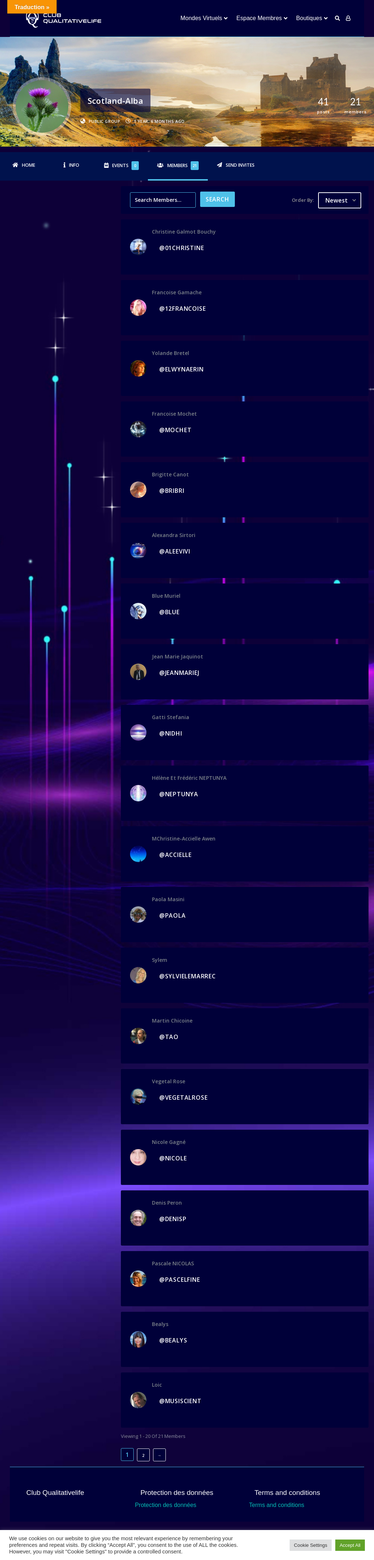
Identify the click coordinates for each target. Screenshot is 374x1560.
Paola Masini (168, 899)
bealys (160, 1324)
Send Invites (240, 165)
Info (74, 165)
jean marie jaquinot (177, 656)
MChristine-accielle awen (183, 838)
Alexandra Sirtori (173, 535)
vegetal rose (168, 1081)
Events (125, 165)
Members (183, 165)
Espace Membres (259, 18)
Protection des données (165, 1505)
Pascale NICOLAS (173, 1263)
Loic (157, 1384)
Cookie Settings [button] (310, 1545)
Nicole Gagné (169, 1141)
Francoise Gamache (177, 292)
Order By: (303, 200)
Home (28, 165)
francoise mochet (174, 413)
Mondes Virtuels (201, 18)
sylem (159, 959)
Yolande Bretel (170, 353)
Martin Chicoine (172, 1020)
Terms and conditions (276, 1505)
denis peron (167, 1202)
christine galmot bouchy (184, 231)
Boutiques (309, 18)
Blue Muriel (166, 595)
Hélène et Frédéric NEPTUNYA (189, 777)
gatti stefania (170, 717)
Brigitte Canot (170, 474)
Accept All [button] (350, 1545)
